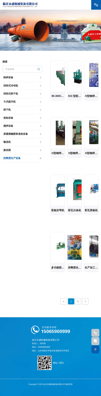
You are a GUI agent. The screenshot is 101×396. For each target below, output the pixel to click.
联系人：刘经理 (39, 343)
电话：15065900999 (41, 347)
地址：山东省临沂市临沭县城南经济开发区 (50, 351)
